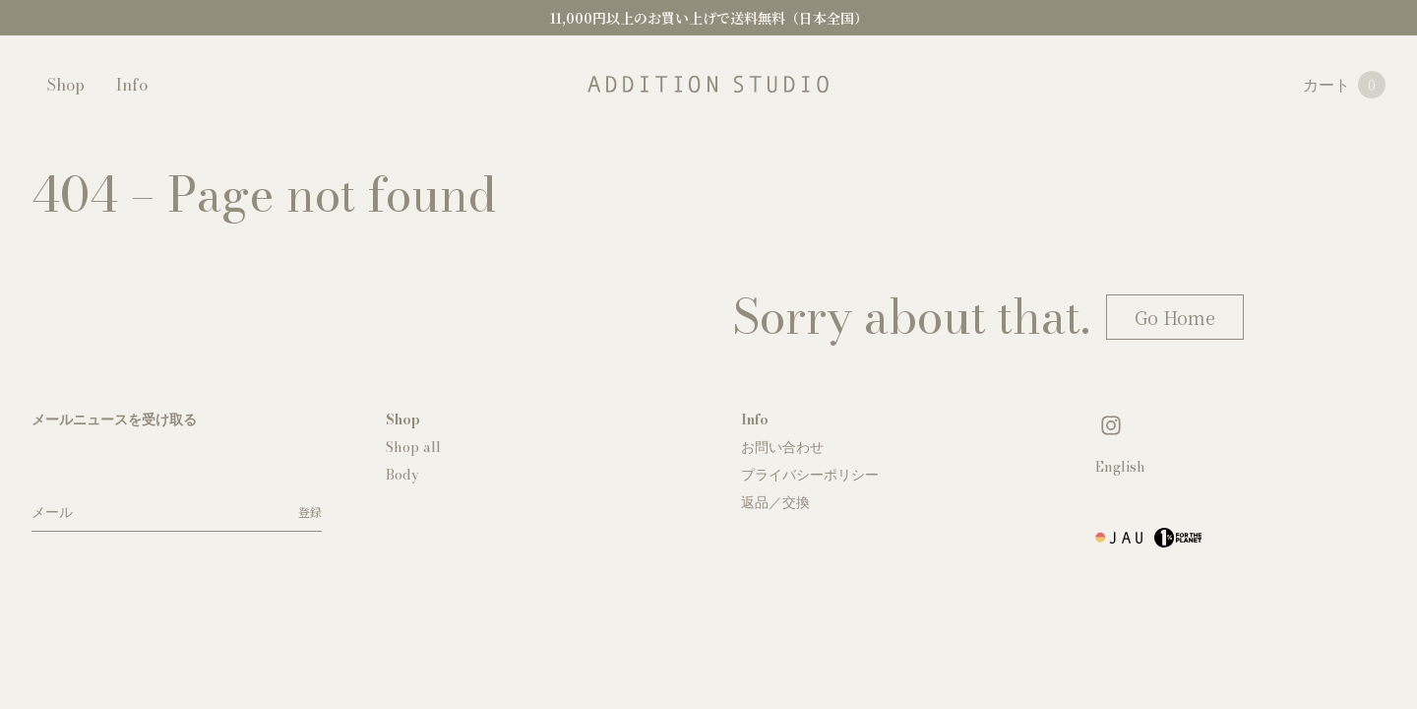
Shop (66, 85)
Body (402, 474)
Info (132, 85)
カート (1344, 84)
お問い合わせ (782, 447)
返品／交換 (775, 502)
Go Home (1175, 317)
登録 (310, 511)
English (1120, 467)
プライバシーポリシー (810, 474)
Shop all (413, 447)
